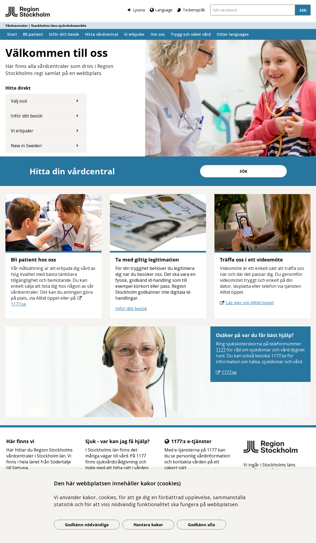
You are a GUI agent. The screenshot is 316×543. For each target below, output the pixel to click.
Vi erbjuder (134, 34)
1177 (221, 350)
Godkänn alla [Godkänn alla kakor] (201, 524)
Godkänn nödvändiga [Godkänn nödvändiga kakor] (87, 524)
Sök (243, 171)
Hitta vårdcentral (101, 34)
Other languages (233, 34)
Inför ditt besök (64, 34)
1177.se (18, 304)
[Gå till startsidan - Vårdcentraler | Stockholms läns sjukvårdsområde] (27, 11)
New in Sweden (26, 146)
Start (12, 34)
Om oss (158, 34)
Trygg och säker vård (191, 34)
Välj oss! (19, 101)
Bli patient (33, 34)
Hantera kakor (148, 524)
